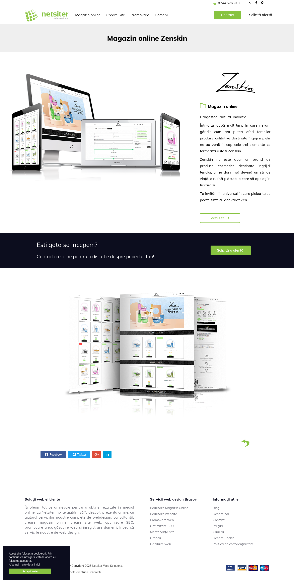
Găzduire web (160, 544)
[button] (42, 565)
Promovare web (162, 520)
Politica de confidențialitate (233, 544)
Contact (227, 14)
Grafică (155, 538)
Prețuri (218, 526)
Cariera (218, 532)
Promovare (140, 15)
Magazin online (88, 15)
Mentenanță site (162, 532)
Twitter (79, 454)
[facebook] (256, 3)
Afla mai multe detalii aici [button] (24, 564)
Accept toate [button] (30, 571)
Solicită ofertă (260, 14)
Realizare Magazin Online (169, 508)
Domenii (161, 15)
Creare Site (115, 15)
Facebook (53, 454)
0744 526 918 (229, 3)
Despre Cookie (223, 538)
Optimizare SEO (162, 526)
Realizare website (163, 514)
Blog (216, 508)
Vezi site (220, 218)
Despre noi (221, 514)
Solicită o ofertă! (230, 250)
